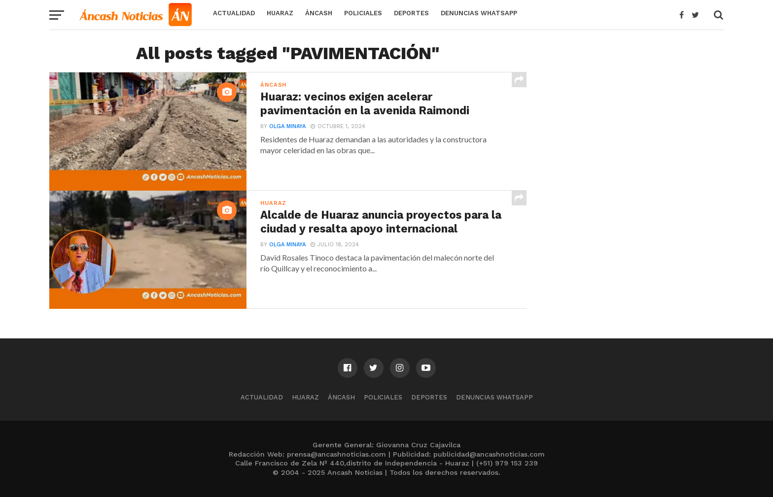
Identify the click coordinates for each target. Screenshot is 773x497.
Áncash (318, 13)
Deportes (411, 13)
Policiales (363, 13)
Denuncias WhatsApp (479, 13)
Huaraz (280, 13)
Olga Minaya (287, 126)
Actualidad (234, 13)
